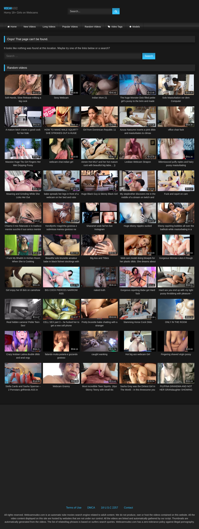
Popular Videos (70, 26)
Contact (128, 507)
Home (14, 26)
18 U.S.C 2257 (109, 507)
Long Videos (49, 26)
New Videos (30, 26)
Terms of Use (73, 507)
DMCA (91, 507)
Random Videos (93, 26)
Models (136, 26)
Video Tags (117, 26)
